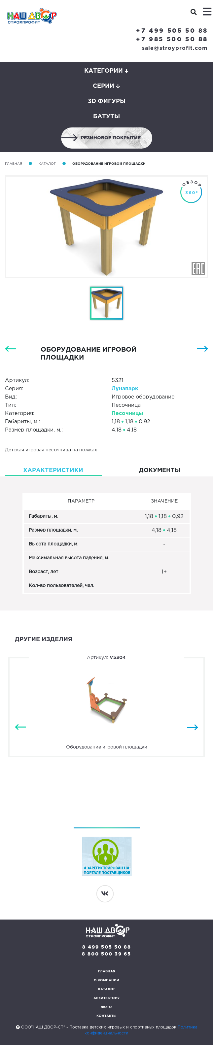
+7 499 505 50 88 (172, 31)
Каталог (47, 163)
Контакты (106, 1016)
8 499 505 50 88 (106, 948)
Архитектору (106, 998)
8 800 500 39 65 (106, 955)
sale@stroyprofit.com (174, 48)
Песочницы (127, 413)
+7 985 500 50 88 (172, 39)
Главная (13, 163)
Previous (20, 727)
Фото (106, 1007)
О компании (106, 980)
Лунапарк (125, 388)
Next (192, 727)
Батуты (106, 116)
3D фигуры (106, 101)
